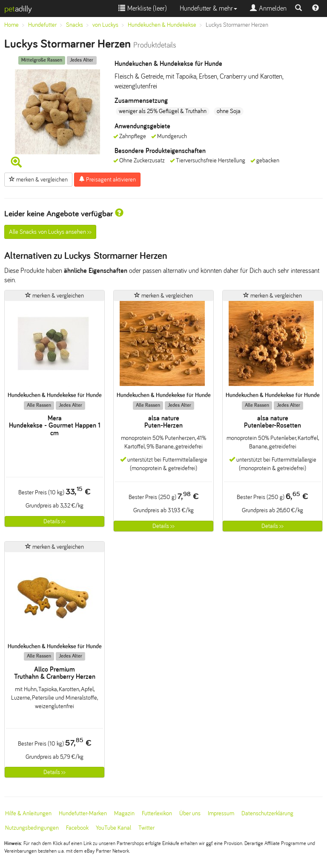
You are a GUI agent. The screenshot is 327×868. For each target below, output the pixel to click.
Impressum (221, 813)
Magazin (124, 813)
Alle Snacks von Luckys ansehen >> (50, 232)
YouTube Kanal (113, 828)
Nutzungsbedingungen (32, 828)
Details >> (54, 521)
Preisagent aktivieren (107, 179)
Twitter (146, 828)
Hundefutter (42, 25)
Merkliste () (142, 8)
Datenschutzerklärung (267, 813)
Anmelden (268, 8)
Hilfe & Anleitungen (28, 813)
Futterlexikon (157, 813)
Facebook (77, 828)
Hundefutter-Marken (83, 813)
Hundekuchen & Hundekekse (162, 25)
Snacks (74, 25)
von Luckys (105, 25)
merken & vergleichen (38, 179)
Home (11, 25)
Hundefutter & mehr (208, 8)
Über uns (190, 813)
